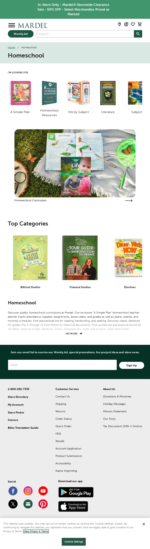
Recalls (59, 441)
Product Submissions (68, 455)
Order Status (63, 418)
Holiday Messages (114, 403)
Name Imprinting (66, 470)
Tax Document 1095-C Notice (122, 426)
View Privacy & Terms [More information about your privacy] (35, 531)
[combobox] (85, 34)
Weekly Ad (21, 33)
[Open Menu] (12, 25)
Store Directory (18, 396)
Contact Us (62, 396)
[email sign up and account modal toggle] (126, 24)
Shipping (60, 403)
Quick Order (63, 426)
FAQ (58, 433)
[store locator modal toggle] (119, 24)
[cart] (140, 24)
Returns (60, 411)
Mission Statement (115, 411)
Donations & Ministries (117, 396)
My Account (16, 404)
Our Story (109, 418)
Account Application (68, 448)
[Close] (143, 524)
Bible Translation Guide (23, 427)
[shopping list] (133, 24)
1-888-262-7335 (18, 389)
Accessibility (63, 463)
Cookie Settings (73, 541)
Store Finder (16, 412)
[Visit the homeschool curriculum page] (129, 200)
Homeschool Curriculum (30, 200)
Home (11, 47)
